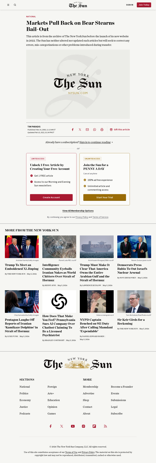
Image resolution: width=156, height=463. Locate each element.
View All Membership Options (78, 210)
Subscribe (117, 413)
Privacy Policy (82, 217)
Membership (90, 386)
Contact (87, 407)
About (86, 413)
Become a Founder (122, 386)
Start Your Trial (104, 197)
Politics (24, 393)
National (31, 16)
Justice (24, 407)
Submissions (118, 400)
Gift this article (120, 129)
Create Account (51, 197)
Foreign (52, 386)
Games (52, 413)
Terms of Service (100, 217)
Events (115, 393)
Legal (114, 407)
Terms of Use (71, 452)
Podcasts (25, 413)
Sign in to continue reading (95, 142)
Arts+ (51, 393)
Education (54, 400)
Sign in (129, 4)
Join (144, 4)
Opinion (52, 407)
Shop (86, 400)
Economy (25, 400)
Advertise (88, 393)
